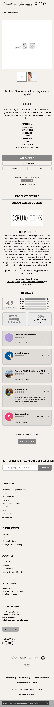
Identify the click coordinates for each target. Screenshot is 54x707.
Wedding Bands (8, 496)
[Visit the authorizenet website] (43, 658)
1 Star (22, 309)
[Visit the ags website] (13, 658)
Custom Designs (9, 541)
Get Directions (10, 629)
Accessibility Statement (27, 683)
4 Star (22, 301)
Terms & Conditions (41, 678)
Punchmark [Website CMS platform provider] (31, 694)
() (48, 299)
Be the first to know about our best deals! (27, 461)
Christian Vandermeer (25, 334)
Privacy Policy (24, 678)
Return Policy (10, 678)
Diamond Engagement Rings (14, 489)
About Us (6, 562)
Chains (5, 507)
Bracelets (10, 281)
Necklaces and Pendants (33, 281)
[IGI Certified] (36, 658)
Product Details (27, 196)
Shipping (14, 168)
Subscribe (45, 468)
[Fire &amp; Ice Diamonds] (30, 658)
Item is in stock (27, 181)
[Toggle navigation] (50, 3)
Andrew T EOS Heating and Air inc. (31, 371)
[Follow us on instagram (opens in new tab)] (10, 643)
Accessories (7, 517)
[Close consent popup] (47, 703)
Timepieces (27, 284)
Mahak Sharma (22, 353)
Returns (39, 168)
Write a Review (27, 441)
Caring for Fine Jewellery (12, 544)
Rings (4, 493)
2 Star (22, 306)
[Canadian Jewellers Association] (27, 665)
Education (6, 537)
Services (5, 534)
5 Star (22, 299)
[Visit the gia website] (23, 658)
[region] (27, 44)
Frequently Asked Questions (13, 572)
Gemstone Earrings (11, 12)
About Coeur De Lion (27, 202)
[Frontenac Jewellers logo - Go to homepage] (17, 3)
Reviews (27, 292)
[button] (36, 3)
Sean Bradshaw (22, 414)
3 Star (22, 304)
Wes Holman (21, 389)
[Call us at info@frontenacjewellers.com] (15, 620)
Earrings (18, 281)
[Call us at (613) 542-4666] (8, 617)
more (31, 144)
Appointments (8, 565)
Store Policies (7, 568)
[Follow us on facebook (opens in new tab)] (4, 643)
